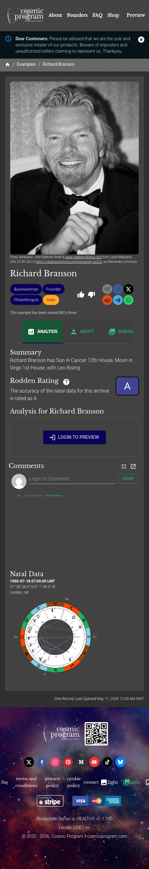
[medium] (81, 762)
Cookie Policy (73, 782)
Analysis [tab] (42, 332)
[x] (128, 289)
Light (109, 783)
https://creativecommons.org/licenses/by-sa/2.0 (69, 261)
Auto (131, 783)
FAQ (97, 15)
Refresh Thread (53, 496)
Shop (113, 15)
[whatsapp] (128, 300)
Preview (136, 15)
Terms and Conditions (26, 782)
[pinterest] (68, 762)
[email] (107, 289)
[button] (26, 289)
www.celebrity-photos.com (83, 257)
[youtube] (94, 762)
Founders (77, 15)
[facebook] (118, 289)
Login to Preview (74, 437)
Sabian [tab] (120, 332)
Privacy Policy (52, 782)
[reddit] (107, 300)
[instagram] (55, 762)
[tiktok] (107, 762)
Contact (91, 782)
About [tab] (82, 332)
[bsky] (120, 762)
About (55, 15)
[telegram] (118, 300)
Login (127, 478)
